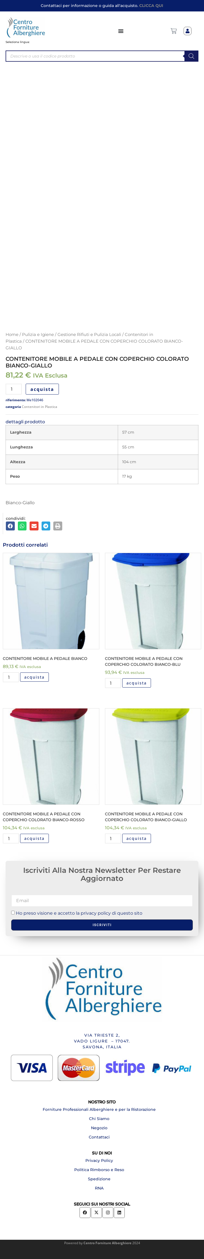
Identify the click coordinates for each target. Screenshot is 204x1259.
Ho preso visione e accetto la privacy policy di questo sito (79, 913)
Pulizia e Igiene (38, 334)
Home (12, 334)
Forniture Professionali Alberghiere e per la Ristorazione (99, 1109)
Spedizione (99, 1178)
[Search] (191, 56)
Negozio (99, 1127)
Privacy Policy (99, 1160)
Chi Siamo (99, 1118)
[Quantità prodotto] (14, 389)
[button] (10, 526)
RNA (99, 1188)
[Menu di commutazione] (121, 31)
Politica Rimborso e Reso (99, 1169)
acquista (42, 389)
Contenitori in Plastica (39, 406)
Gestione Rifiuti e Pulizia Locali (89, 334)
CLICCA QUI (151, 5)
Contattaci (99, 1137)
